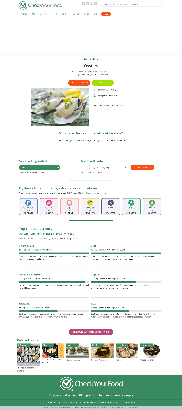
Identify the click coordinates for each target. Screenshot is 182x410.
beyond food (51, 402)
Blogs (86, 14)
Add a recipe (81, 402)
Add (33, 14)
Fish (86, 59)
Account (44, 14)
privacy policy (54, 407)
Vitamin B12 (26, 245)
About (76, 14)
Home (24, 14)
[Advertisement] (91, 35)
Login (96, 14)
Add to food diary (79, 83)
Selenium (24, 303)
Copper (95, 274)
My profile (131, 402)
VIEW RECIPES (103, 83)
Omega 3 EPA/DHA (30, 274)
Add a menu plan (95, 402)
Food (55, 14)
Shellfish (94, 59)
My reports (121, 402)
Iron (93, 303)
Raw (23, 167)
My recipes (109, 402)
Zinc (93, 245)
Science (65, 14)
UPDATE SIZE (142, 167)
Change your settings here (97, 193)
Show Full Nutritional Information (91, 332)
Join (106, 14)
